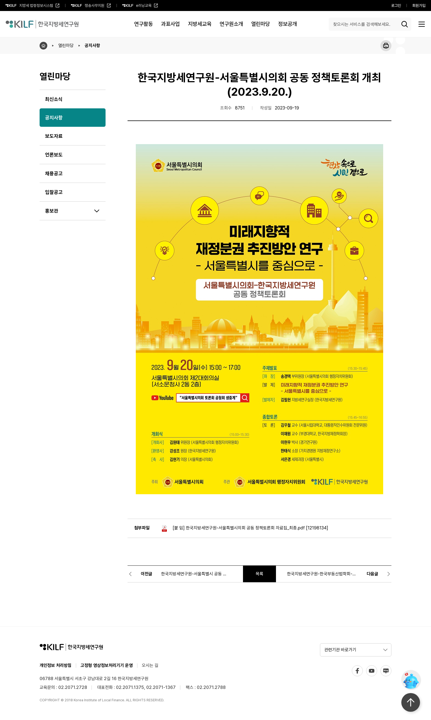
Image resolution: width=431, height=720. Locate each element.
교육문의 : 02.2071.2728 (63, 687)
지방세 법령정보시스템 (32, 7)
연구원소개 (231, 24)
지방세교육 (199, 24)
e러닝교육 (140, 7)
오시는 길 (150, 665)
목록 (259, 573)
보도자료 (54, 136)
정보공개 (287, 24)
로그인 (396, 5)
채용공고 (54, 173)
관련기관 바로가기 (340, 649)
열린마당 (260, 24)
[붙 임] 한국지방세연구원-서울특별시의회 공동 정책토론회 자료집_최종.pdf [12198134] (244, 528)
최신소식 (54, 99)
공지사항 (92, 45)
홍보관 (51, 211)
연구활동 (143, 24)
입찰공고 (54, 192)
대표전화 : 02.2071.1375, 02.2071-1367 (136, 687)
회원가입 (419, 5)
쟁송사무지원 (91, 7)
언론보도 (54, 155)
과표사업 (170, 24)
